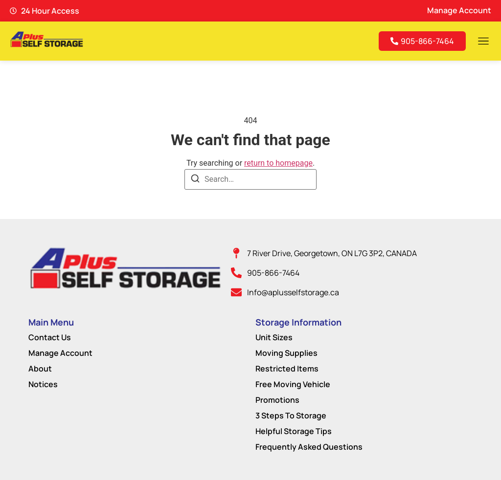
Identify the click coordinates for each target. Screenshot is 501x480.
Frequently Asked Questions (309, 447)
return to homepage (278, 163)
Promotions (277, 400)
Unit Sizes (274, 337)
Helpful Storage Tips (293, 431)
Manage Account (60, 353)
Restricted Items (287, 368)
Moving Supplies (286, 353)
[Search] (195, 180)
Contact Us (49, 337)
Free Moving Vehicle (292, 384)
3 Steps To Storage (290, 415)
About (40, 368)
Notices (43, 384)
